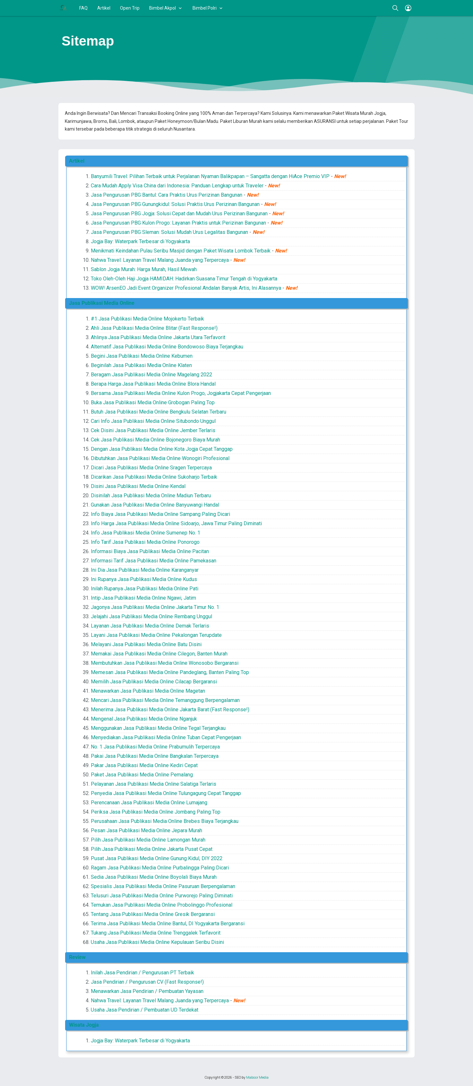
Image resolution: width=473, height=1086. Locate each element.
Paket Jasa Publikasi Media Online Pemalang (142, 775)
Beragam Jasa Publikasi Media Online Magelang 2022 (151, 375)
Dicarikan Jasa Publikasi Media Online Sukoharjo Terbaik (154, 477)
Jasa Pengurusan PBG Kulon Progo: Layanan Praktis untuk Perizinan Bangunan (178, 223)
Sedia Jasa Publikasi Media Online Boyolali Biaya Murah (154, 877)
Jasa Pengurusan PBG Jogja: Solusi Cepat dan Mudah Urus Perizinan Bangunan (179, 213)
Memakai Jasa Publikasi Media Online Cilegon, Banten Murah (159, 654)
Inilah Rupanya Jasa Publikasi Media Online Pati (144, 589)
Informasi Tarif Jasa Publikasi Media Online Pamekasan (153, 561)
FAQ (83, 8)
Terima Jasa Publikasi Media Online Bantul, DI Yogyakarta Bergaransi (168, 923)
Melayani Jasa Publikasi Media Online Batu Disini (146, 644)
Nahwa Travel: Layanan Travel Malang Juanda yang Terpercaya (160, 260)
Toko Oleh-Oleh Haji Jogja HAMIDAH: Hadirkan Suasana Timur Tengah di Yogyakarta (184, 279)
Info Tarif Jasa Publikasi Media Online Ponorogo (145, 542)
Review (77, 957)
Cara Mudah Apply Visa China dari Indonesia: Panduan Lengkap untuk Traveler (177, 186)
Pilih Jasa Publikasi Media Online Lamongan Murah (148, 840)
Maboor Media (257, 1077)
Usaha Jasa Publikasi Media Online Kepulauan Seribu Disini (157, 942)
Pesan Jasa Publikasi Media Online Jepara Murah (146, 830)
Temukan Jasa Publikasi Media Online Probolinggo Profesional (161, 905)
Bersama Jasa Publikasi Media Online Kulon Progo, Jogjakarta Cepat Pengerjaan (181, 393)
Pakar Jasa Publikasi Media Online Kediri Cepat (144, 765)
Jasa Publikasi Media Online (101, 303)
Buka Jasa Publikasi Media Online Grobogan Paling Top (153, 402)
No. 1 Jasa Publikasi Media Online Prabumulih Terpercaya (155, 747)
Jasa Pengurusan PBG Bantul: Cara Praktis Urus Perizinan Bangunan (166, 195)
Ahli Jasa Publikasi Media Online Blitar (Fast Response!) (154, 328)
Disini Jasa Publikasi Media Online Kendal (138, 486)
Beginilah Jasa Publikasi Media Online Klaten (141, 365)
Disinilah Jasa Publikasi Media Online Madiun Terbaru (151, 495)
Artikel (103, 8)
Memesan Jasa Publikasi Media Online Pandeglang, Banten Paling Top (170, 672)
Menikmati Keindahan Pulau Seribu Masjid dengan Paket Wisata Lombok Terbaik (181, 251)
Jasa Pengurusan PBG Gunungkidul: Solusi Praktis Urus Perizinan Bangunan (175, 204)
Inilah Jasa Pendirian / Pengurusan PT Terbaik (142, 973)
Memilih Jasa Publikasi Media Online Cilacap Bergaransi (154, 682)
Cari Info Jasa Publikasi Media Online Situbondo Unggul (153, 421)
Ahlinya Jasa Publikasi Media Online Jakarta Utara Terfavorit (158, 337)
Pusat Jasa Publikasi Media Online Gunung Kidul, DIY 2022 (156, 858)
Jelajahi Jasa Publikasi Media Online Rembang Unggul (151, 616)
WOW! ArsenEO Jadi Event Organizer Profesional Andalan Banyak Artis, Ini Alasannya (186, 288)
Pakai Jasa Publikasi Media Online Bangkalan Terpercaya (155, 756)
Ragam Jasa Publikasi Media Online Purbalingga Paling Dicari (160, 868)
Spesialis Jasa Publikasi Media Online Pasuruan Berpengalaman (163, 886)
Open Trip (130, 8)
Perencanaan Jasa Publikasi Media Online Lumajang (149, 803)
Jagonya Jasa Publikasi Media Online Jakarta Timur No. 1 (155, 607)
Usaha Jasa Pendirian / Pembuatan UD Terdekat (144, 1010)
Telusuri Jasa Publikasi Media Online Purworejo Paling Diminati (162, 896)
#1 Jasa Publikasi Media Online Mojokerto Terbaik (147, 319)
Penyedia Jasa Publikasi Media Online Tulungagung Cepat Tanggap (166, 793)
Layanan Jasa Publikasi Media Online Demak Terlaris (150, 626)
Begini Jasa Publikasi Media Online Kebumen (142, 356)
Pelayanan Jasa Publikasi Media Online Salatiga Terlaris (153, 784)
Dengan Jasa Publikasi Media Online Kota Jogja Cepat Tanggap (162, 449)
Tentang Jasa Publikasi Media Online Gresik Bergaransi (153, 914)
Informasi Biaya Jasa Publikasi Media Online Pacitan (150, 551)
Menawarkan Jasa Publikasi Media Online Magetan (148, 691)
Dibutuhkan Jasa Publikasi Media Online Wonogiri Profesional (160, 458)
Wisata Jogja (84, 1025)
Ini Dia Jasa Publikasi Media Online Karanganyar (145, 570)
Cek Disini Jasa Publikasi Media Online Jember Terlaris (153, 430)
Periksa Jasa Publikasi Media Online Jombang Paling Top (155, 812)
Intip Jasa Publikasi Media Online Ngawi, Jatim (143, 598)
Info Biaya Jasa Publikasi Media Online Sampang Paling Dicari (160, 514)
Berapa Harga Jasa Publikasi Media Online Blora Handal (153, 384)
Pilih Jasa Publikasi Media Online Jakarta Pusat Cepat (151, 849)
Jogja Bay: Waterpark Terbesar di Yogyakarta (140, 241)
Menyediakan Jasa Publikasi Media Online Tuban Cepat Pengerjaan (166, 737)
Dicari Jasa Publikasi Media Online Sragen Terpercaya (151, 468)
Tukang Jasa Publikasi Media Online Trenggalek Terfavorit (155, 933)
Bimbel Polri (205, 8)
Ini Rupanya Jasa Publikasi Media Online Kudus (144, 579)
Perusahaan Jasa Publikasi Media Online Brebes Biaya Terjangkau (164, 821)
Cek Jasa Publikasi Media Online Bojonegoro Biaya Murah (155, 440)
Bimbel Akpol (162, 8)
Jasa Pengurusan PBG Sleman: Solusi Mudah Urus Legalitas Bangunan (169, 232)
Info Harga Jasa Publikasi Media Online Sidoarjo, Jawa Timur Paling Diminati (176, 523)
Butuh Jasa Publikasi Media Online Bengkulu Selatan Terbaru (158, 412)
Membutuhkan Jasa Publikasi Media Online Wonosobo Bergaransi (164, 663)
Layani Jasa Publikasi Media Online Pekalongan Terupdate (156, 635)
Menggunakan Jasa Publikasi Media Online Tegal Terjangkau (158, 728)
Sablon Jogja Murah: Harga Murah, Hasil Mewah (144, 269)
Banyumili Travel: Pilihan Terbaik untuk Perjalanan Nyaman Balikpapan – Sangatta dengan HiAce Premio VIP (210, 176)
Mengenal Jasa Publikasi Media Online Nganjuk (144, 719)
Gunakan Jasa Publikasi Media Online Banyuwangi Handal (155, 505)
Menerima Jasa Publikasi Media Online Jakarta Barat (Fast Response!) (170, 709)
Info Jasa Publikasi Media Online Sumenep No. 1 (145, 533)
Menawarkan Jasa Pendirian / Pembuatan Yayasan (147, 991)
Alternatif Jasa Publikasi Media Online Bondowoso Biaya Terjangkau (167, 347)
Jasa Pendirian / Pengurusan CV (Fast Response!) (147, 982)
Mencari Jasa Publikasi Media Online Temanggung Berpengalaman (165, 700)
